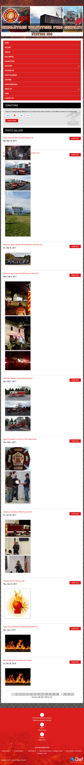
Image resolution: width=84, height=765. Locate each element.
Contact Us (9, 98)
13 (58, 694)
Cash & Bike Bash (11, 84)
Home (7, 43)
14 (61, 694)
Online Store (9, 61)
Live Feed (8, 80)
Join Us (7, 52)
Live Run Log (9, 71)
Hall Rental (9, 57)
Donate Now (12, 121)
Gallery (8, 47)
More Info (75, 138)
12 (54, 694)
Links (7, 94)
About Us (42, 89)
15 (65, 694)
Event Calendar (11, 75)
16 (69, 694)
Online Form (42, 740)
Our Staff (42, 66)
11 (50, 694)
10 (46, 694)
